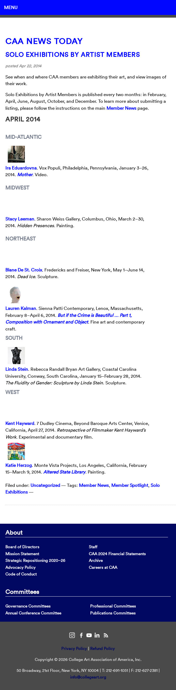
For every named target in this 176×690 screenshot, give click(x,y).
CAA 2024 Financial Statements (117, 553)
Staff (93, 546)
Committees (22, 591)
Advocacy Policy (20, 567)
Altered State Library (64, 472)
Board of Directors (22, 546)
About (13, 532)
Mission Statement (22, 553)
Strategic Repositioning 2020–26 (35, 560)
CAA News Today (44, 41)
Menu (10, 7)
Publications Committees (113, 613)
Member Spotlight (129, 485)
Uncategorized (45, 485)
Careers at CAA (103, 567)
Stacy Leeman (19, 219)
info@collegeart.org (88, 677)
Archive (96, 560)
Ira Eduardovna (21, 168)
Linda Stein (16, 369)
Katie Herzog (18, 465)
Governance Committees (28, 606)
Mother (24, 174)
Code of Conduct (21, 574)
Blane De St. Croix (23, 270)
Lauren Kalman (20, 308)
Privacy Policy (74, 648)
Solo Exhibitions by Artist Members (72, 54)
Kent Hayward (19, 423)
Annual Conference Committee (33, 613)
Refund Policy (102, 648)
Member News (121, 108)
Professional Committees (113, 606)
